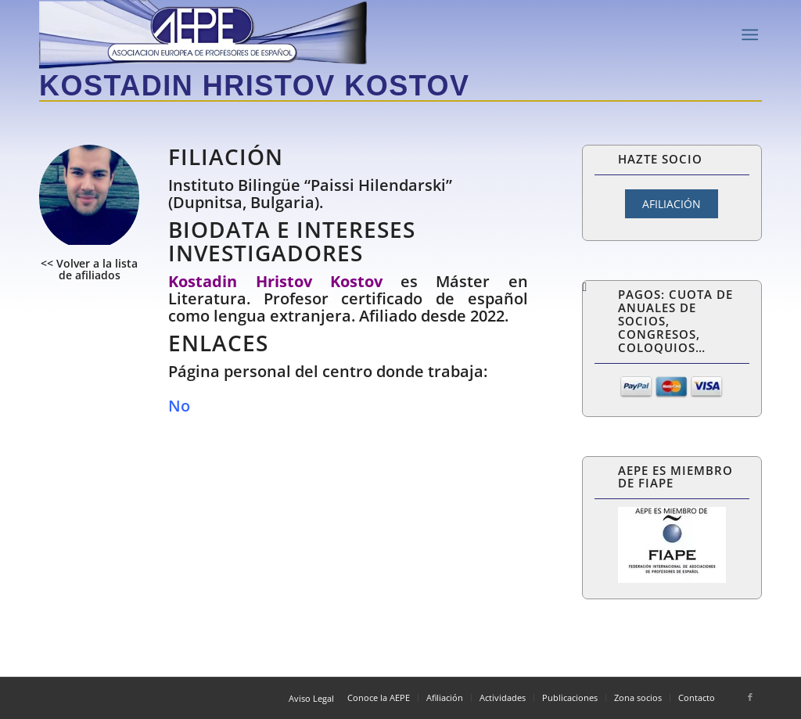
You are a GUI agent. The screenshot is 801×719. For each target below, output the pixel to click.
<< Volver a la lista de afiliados (89, 269)
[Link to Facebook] (750, 697)
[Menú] (750, 35)
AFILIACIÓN (671, 203)
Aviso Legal (311, 698)
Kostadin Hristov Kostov (254, 86)
